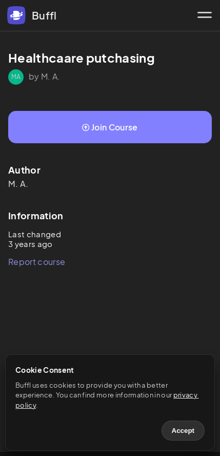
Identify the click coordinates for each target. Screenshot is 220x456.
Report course (36, 261)
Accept (183, 430)
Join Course (109, 127)
